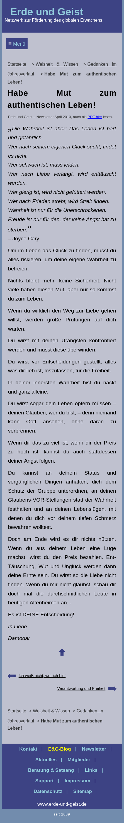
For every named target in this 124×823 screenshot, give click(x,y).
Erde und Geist (46, 12)
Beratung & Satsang (51, 770)
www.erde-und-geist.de (62, 804)
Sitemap (82, 791)
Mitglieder (79, 759)
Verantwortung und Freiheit (81, 688)
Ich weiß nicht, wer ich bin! (42, 675)
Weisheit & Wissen (57, 64)
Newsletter (94, 749)
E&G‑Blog (59, 749)
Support (44, 780)
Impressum (77, 780)
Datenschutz (48, 791)
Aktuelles (46, 759)
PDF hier (94, 117)
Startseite (17, 64)
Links (91, 770)
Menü (16, 43)
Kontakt (28, 749)
